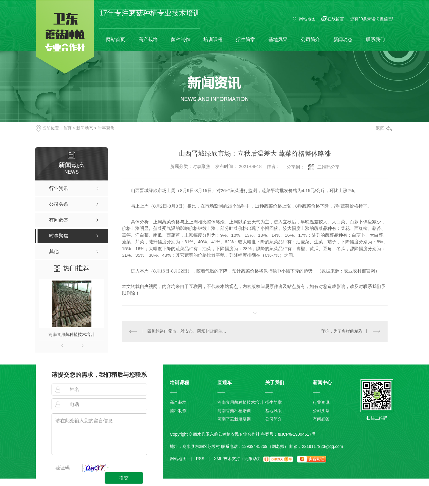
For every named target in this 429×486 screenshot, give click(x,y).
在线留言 (335, 18)
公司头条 (321, 410)
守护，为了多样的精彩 (342, 331)
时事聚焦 (106, 128)
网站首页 (115, 39)
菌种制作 (180, 39)
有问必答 (321, 419)
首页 (67, 128)
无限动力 (252, 458)
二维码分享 (328, 166)
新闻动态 (342, 39)
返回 (384, 128)
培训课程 (213, 39)
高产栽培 (148, 39)
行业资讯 (321, 402)
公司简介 (310, 39)
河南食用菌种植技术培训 (71, 334)
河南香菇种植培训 (234, 410)
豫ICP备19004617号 (297, 434)
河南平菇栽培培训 (234, 419)
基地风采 (277, 39)
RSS (202, 458)
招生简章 (245, 39)
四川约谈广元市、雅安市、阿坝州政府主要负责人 (188, 331)
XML (218, 458)
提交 (124, 477)
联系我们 (375, 39)
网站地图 (307, 18)
